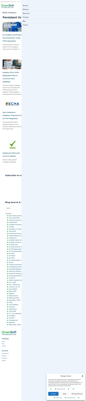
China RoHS (12, 231)
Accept (53, 394)
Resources (4, 358)
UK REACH (12, 316)
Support (4, 360)
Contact (4, 346)
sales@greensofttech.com (9, 1)
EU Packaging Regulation (16, 249)
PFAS (10, 302)
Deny (64, 394)
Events (11, 262)
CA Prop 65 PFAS (14, 218)
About (3, 341)
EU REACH (12, 256)
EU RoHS (11, 258)
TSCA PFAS (12, 311)
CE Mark (11, 227)
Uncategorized (13, 320)
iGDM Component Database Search (19, 280)
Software (4, 355)
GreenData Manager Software (18, 269)
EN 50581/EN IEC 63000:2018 (18, 240)
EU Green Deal (13, 244)
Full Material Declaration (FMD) (18, 267)
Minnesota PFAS (14, 298)
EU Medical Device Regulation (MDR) (20, 247)
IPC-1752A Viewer (14, 284)
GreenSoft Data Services (16, 271)
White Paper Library (15, 324)
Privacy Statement (71, 397)
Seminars (12, 307)
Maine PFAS (12, 291)
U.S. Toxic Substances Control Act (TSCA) (21, 313)
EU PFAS (11, 253)
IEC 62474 (12, 278)
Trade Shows (13, 309)
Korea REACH (13, 289)
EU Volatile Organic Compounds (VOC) (20, 260)
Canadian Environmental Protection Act (20, 224)
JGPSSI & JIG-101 (14, 287)
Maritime (11, 293)
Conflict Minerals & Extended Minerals (20, 236)
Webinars (12, 322)
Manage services (61, 389)
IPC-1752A (12, 282)
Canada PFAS (13, 222)
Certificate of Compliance (16, 229)
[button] (82, 376)
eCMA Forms (13, 238)
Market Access (13, 296)
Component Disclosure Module (18, 233)
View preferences (76, 394)
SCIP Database (13, 304)
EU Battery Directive (15, 242)
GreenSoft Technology (15, 273)
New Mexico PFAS (14, 300)
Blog (3, 343)
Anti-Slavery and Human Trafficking (19, 216)
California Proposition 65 (16, 220)
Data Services (5, 353)
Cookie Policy (59, 397)
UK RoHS (12, 318)
